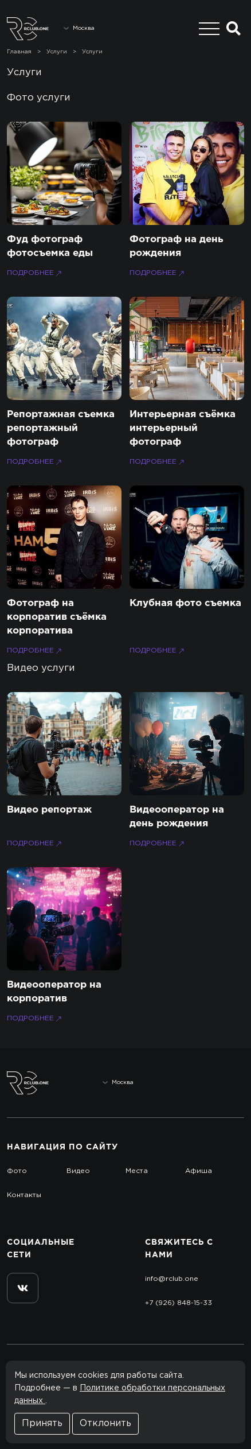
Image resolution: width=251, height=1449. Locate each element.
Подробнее (35, 273)
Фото (17, 1171)
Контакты (24, 1195)
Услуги (56, 52)
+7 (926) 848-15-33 (178, 1303)
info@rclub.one (171, 1279)
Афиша (198, 1171)
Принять (42, 1423)
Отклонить (105, 1423)
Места (137, 1171)
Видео (78, 1171)
